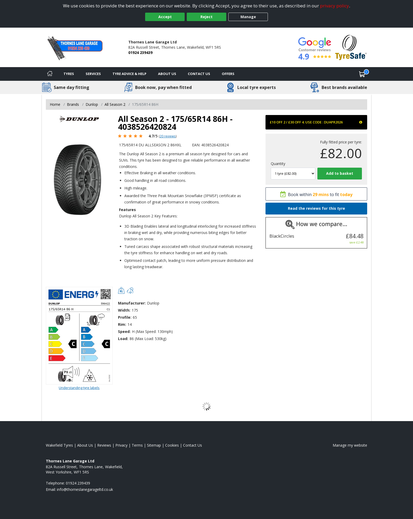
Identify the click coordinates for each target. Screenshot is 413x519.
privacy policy (334, 6)
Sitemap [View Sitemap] (154, 445)
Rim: (122, 324)
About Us (167, 73)
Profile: (124, 317)
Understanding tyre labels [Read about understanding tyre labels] (79, 387)
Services (93, 73)
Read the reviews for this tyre (316, 208)
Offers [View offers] (228, 73)
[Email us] (85, 489)
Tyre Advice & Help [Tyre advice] (129, 73)
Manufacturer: (132, 303)
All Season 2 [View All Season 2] (115, 104)
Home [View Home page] (55, 104)
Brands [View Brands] (73, 104)
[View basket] (362, 74)
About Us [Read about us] (85, 445)
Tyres (68, 73)
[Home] (50, 74)
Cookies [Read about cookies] (172, 445)
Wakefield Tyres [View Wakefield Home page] (59, 445)
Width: (124, 310)
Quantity (278, 163)
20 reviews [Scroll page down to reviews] (168, 136)
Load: (123, 338)
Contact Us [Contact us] (199, 73)
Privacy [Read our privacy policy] (121, 445)
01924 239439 (140, 52)
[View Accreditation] (351, 46)
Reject (206, 16)
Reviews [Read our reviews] (104, 445)
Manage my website (350, 445)
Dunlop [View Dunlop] (92, 104)
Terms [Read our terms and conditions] (137, 445)
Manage (248, 16)
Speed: (124, 331)
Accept (165, 16)
